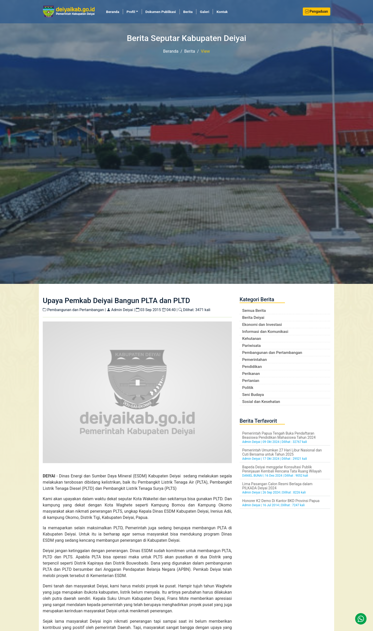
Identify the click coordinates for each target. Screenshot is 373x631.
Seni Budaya (253, 394)
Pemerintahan (254, 359)
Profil (130, 12)
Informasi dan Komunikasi (265, 331)
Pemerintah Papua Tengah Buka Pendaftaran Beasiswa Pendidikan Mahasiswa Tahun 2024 (278, 435)
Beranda (114, 11)
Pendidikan (252, 366)
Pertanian (250, 380)
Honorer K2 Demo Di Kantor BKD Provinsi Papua (280, 501)
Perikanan (251, 373)
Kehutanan (251, 338)
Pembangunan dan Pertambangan (272, 352)
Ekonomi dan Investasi (262, 324)
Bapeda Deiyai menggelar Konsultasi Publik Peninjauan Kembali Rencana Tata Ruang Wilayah (281, 469)
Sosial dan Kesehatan (261, 401)
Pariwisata (251, 345)
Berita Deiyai (253, 317)
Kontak (222, 12)
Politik (247, 387)
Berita (187, 12)
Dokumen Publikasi (160, 12)
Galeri (204, 12)
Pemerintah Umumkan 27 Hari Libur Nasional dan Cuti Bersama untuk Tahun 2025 (282, 452)
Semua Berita (254, 310)
